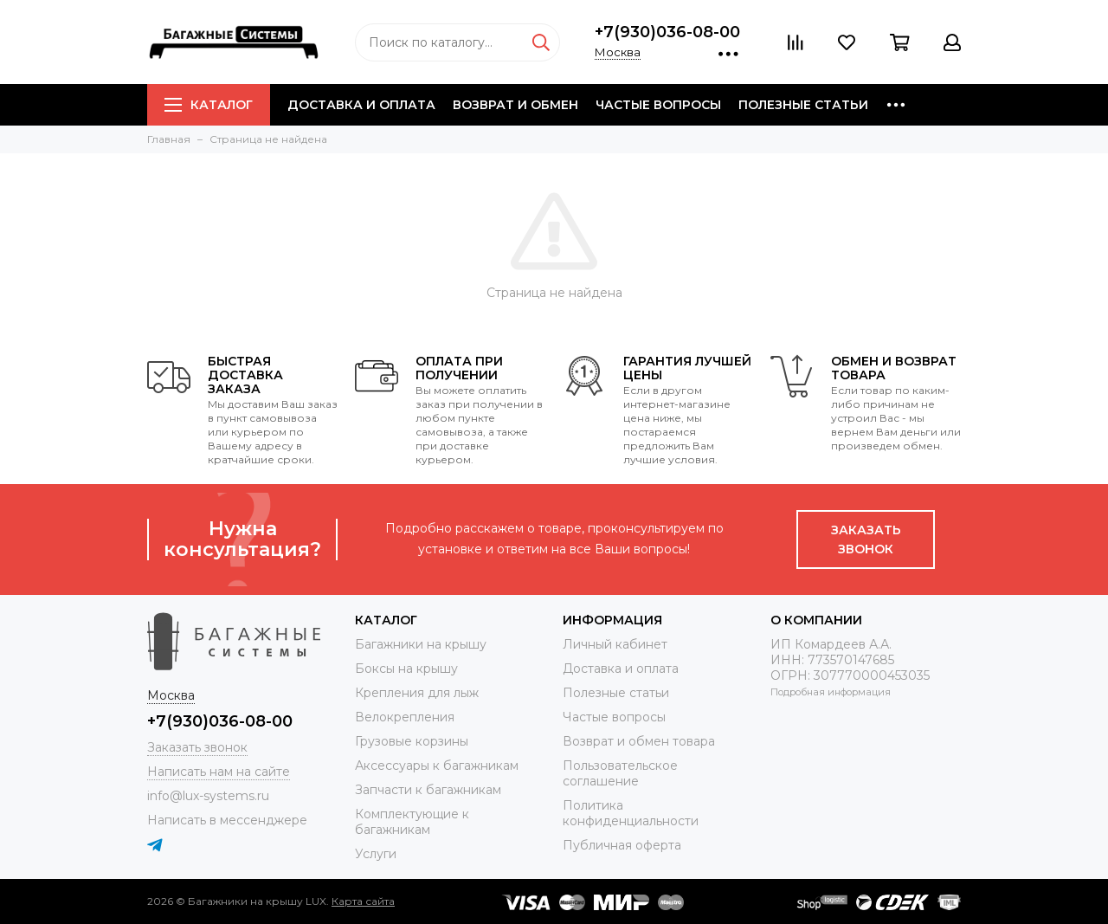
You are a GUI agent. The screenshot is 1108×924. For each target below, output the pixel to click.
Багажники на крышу (420, 644)
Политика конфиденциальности (631, 813)
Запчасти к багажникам (428, 790)
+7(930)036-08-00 (667, 32)
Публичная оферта (622, 845)
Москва (618, 52)
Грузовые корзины (411, 741)
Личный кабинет (615, 644)
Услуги (375, 854)
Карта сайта (363, 901)
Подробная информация (830, 692)
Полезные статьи (803, 105)
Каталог (208, 105)
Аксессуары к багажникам (437, 765)
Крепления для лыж (417, 693)
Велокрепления (404, 717)
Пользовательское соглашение (620, 773)
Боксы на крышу (406, 668)
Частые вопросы (658, 105)
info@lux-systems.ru (208, 796)
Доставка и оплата (361, 105)
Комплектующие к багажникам (412, 821)
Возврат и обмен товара (639, 741)
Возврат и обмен (515, 105)
